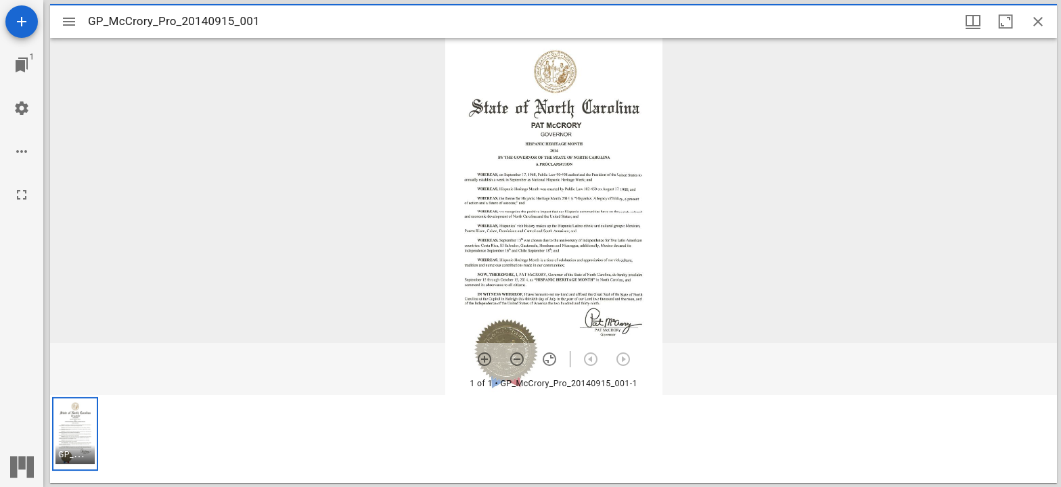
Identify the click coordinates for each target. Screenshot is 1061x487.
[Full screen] (21, 195)
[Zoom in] (484, 359)
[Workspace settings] (21, 108)
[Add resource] (21, 21)
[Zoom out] (517, 359)
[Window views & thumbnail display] (973, 21)
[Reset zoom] (549, 359)
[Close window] (1038, 21)
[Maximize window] (1005, 21)
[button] (75, 433)
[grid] (553, 439)
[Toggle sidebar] (69, 21)
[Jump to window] (21, 65)
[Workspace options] (21, 151)
